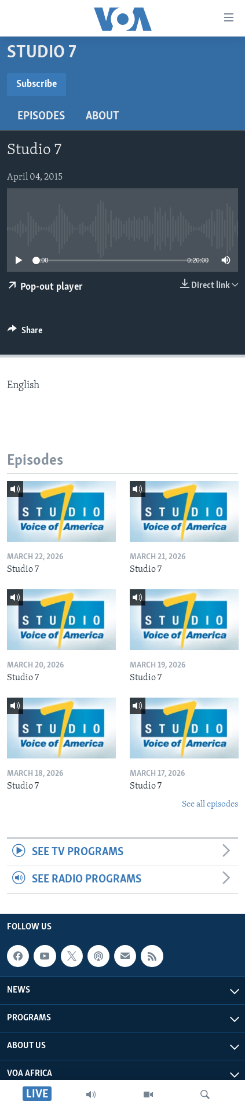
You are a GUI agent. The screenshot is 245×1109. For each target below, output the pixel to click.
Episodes (41, 116)
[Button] (25, 333)
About (102, 116)
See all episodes (210, 804)
